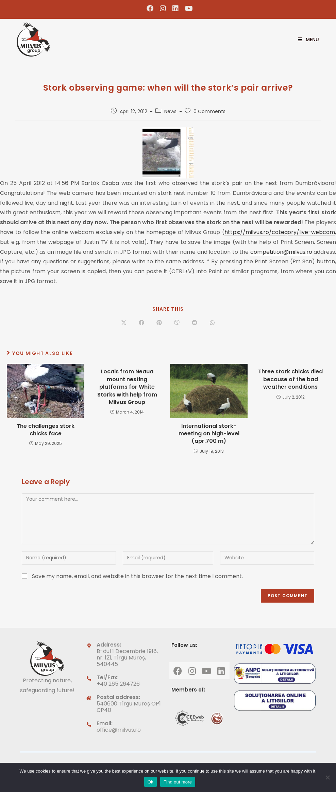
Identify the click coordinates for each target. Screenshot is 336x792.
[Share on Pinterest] (159, 323)
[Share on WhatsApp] (212, 323)
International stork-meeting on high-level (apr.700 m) (209, 433)
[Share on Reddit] (194, 323)
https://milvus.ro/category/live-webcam (279, 232)
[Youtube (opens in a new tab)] (187, 8)
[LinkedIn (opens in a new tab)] (175, 8)
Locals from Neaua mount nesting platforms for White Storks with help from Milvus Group (127, 387)
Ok (150, 782)
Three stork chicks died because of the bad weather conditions (290, 379)
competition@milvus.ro (281, 252)
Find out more (178, 782)
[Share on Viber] (177, 323)
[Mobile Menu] (306, 39)
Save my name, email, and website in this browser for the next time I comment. (137, 576)
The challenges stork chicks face (45, 429)
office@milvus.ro (119, 730)
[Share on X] (124, 323)
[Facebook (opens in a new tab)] (150, 8)
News (170, 111)
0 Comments (209, 111)
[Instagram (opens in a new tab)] (163, 8)
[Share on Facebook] (141, 323)
